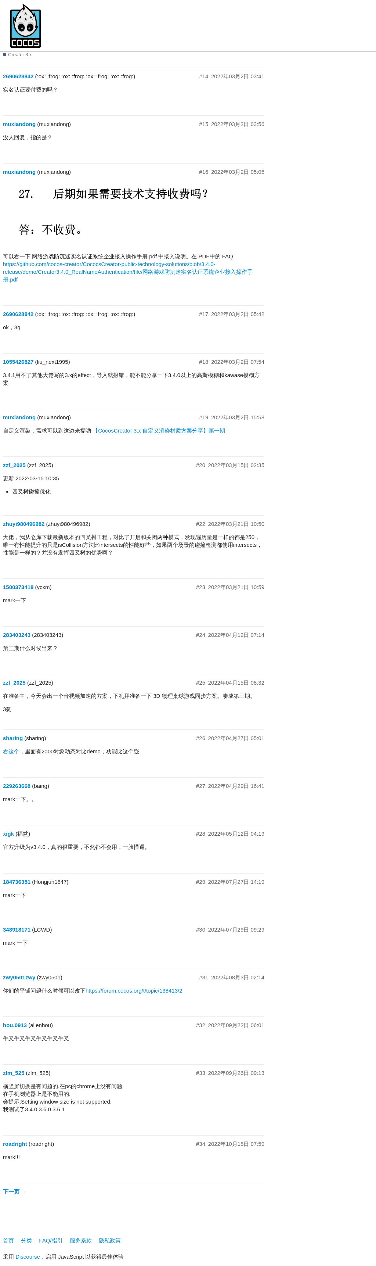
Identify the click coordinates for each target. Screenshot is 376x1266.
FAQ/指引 (50, 1240)
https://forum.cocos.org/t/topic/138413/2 (134, 990)
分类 (26, 1240)
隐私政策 (110, 1240)
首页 (8, 1240)
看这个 (11, 751)
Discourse (27, 1257)
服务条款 (81, 1240)
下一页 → (14, 1191)
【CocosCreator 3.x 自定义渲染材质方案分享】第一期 (159, 430)
